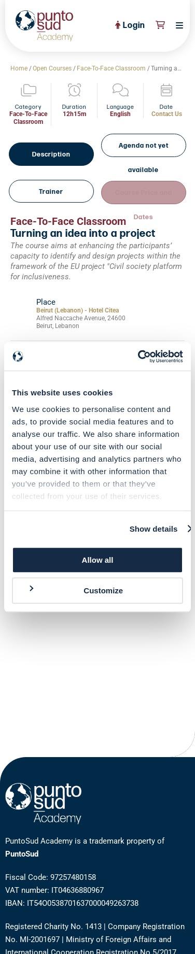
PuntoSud (21, 854)
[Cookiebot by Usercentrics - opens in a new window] (139, 356)
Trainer (51, 170)
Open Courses (52, 68)
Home (18, 68)
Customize (75, 590)
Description (51, 144)
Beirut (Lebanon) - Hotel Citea (77, 288)
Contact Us (166, 114)
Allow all (98, 560)
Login (130, 26)
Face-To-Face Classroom (111, 68)
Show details (154, 528)
